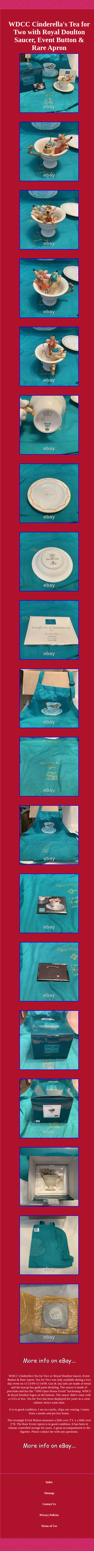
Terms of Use (49, 1526)
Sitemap (49, 1493)
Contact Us (49, 1504)
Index (49, 1482)
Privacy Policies (49, 1515)
